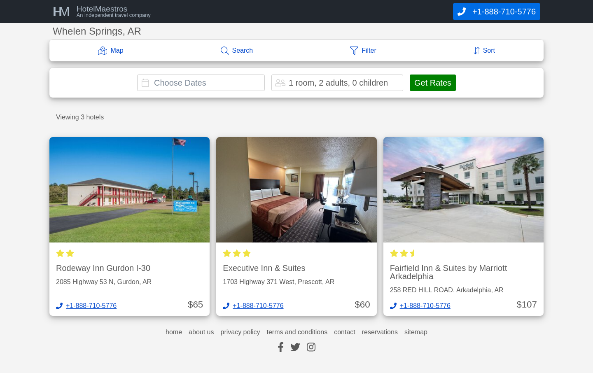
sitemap (415, 332)
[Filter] (363, 50)
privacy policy (240, 332)
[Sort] (484, 50)
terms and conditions (297, 332)
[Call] (496, 11)
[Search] (237, 50)
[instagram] (311, 347)
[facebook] (281, 347)
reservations (380, 332)
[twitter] (295, 347)
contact (344, 332)
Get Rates (432, 82)
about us (201, 332)
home (174, 332)
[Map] (110, 50)
